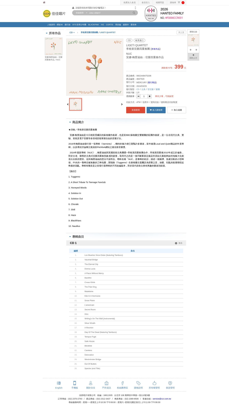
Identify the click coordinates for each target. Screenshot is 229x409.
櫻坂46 (60, 25)
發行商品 (152, 82)
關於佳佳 (90, 387)
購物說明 (138, 387)
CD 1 (126, 243)
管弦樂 (151, 89)
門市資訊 (106, 387)
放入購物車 (156, 110)
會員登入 (146, 2)
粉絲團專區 (122, 387)
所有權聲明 (154, 387)
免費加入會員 (129, 2)
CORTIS (109, 25)
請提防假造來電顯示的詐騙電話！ (89, 8)
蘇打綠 (67, 25)
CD (75, 33)
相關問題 (160, 2)
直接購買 (136, 110)
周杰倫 (118, 25)
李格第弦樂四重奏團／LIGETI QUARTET (98, 32)
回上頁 (181, 32)
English (58, 387)
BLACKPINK (93, 25)
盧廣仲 (126, 25)
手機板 (74, 387)
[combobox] (81, 12)
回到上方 (193, 56)
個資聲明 (170, 387)
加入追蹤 (176, 110)
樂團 (158, 89)
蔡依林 (133, 25)
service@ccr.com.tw (162, 399)
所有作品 (155, 49)
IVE (102, 25)
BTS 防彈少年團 (79, 25)
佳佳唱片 (49, 2)
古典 (143, 89)
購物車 (177, 2)
